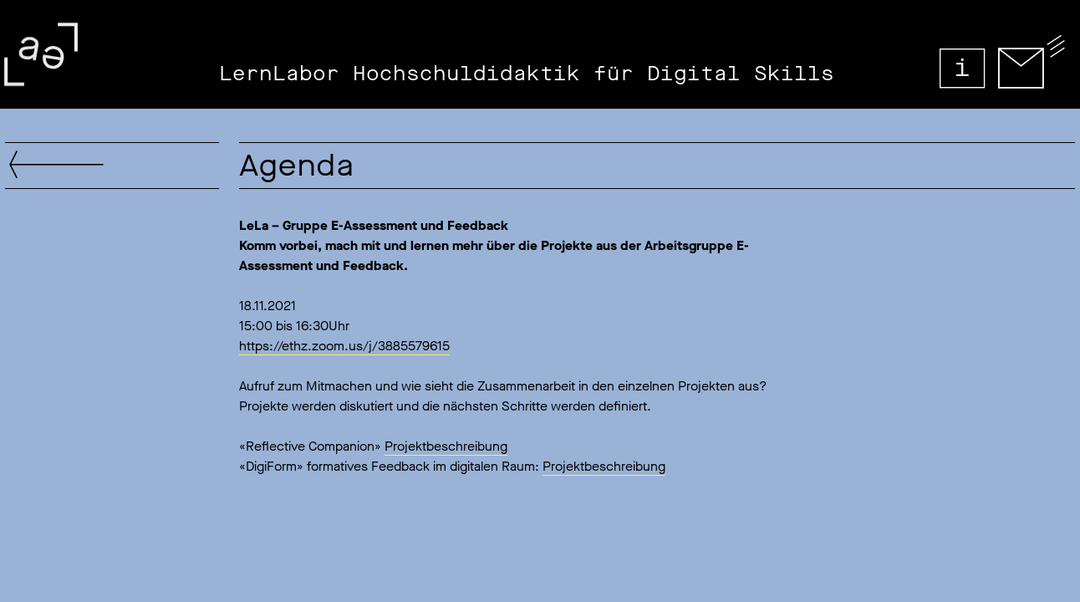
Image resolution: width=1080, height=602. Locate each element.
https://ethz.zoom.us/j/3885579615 (344, 346)
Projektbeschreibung (446, 446)
